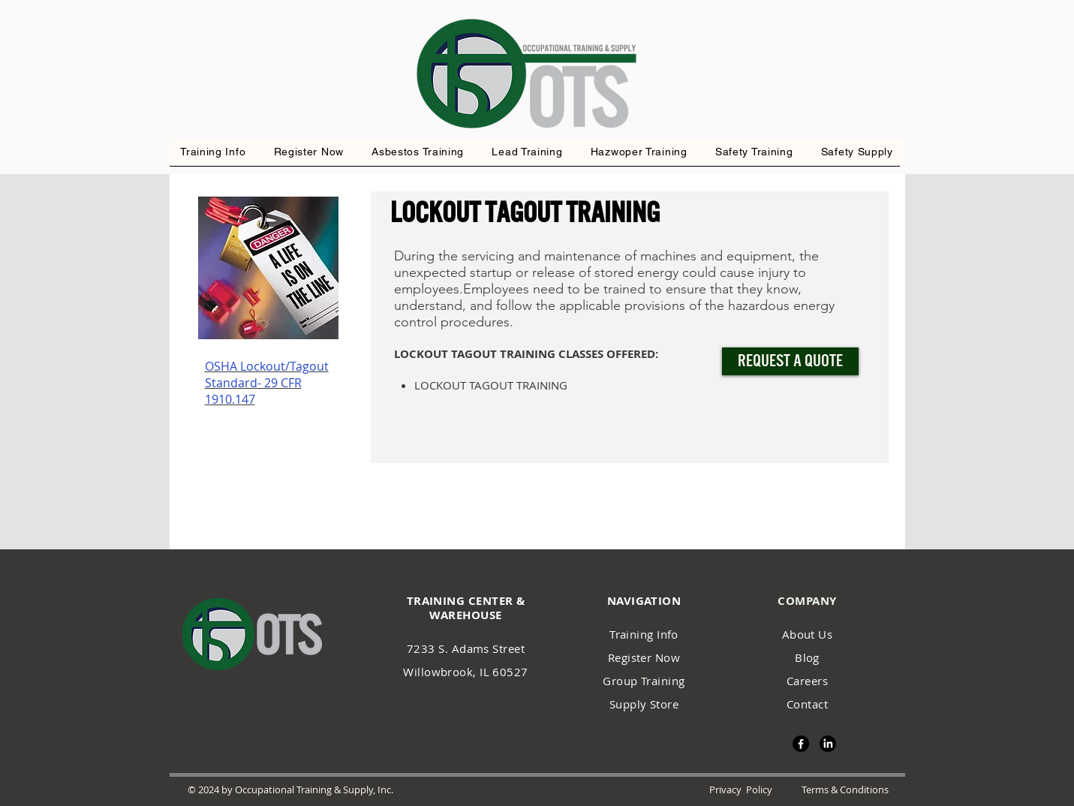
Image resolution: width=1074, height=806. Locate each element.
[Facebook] (801, 743)
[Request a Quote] (790, 361)
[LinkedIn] (828, 743)
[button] (638, 152)
